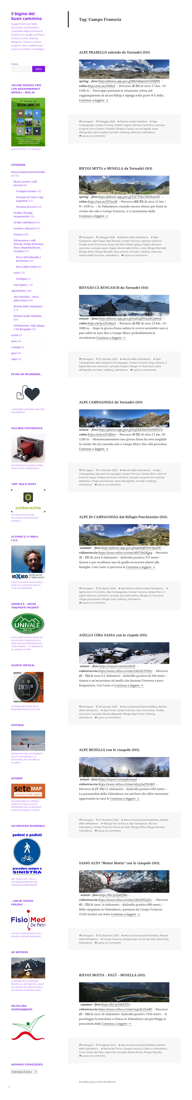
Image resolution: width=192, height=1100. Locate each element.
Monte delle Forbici (128, 248)
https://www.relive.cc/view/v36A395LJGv (125, 900)
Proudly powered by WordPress (97, 1082)
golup (137, 244)
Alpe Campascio (138, 823)
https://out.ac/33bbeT (101, 86)
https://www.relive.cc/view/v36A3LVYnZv (125, 671)
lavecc (105, 248)
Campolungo (130, 939)
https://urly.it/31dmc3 (102, 323)
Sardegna (21, 278)
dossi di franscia (97, 244)
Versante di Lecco (26, 206)
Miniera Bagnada (112, 713)
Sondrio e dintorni (24, 228)
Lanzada (159, 125)
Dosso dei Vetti (116, 244)
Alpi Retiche (18, 290)
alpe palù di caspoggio (108, 473)
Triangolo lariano (26, 191)
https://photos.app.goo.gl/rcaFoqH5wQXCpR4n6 (130, 318)
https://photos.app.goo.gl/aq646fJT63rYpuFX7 (131, 548)
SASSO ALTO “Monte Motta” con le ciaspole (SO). (119, 863)
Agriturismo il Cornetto (92, 592)
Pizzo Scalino (97, 128)
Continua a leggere (94, 100)
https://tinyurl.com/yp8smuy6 (118, 779)
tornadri (113, 132)
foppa (92, 477)
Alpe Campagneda (116, 592)
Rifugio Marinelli (156, 248)
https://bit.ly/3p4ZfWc (113, 895)
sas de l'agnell (143, 128)
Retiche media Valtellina (28, 316)
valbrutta (135, 132)
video (14, 359)
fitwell (118, 125)
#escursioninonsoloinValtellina (139, 706)
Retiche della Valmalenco (28, 306)
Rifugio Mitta (86, 251)
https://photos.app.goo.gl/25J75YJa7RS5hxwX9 (129, 197)
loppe (113, 248)
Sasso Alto (163, 939)
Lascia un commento (93, 136)
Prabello (110, 128)
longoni (124, 366)
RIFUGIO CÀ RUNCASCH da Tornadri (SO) (113, 287)
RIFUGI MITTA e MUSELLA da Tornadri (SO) (115, 168)
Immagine (87, 121)
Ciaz (138, 710)
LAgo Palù (110, 1052)
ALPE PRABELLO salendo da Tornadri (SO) (114, 52)
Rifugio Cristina (125, 128)
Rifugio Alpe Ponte (133, 713)
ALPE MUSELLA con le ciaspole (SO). (109, 749)
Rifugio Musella (103, 251)
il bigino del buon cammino (26, 16)
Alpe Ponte (109, 710)
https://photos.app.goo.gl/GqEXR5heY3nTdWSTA (131, 430)
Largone (83, 128)
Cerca (14, 64)
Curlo (82, 1052)
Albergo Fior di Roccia (115, 823)
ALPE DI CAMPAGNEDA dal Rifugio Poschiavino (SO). (123, 517)
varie (17, 272)
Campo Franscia (104, 125)
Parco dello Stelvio (26, 266)
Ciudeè (83, 244)
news (14, 341)
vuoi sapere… (21, 284)
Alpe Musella (113, 240)
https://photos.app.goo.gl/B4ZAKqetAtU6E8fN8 (129, 81)
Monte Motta (135, 1052)
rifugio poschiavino (102, 481)
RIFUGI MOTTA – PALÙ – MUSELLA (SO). (112, 975)
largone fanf (147, 477)
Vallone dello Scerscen (91, 255)
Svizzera (18, 234)
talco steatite (100, 132)
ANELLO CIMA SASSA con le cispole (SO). (113, 635)
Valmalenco (148, 132)
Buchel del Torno (112, 1048)
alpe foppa (99, 240)
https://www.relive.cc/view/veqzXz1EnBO (125, 1009)
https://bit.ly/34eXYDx (115, 1004)
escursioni (85, 713)
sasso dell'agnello (124, 481)
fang (151, 362)
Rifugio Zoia (109, 599)
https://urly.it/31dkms (102, 434)
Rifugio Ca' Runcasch (142, 366)
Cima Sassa (148, 710)
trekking (124, 132)
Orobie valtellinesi (24, 222)
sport (14, 353)
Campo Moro (148, 473)
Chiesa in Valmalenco (155, 1048)
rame (143, 248)
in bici (14, 335)
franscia (159, 362)
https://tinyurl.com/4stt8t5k (117, 666)
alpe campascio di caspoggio (111, 362)
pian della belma (129, 595)
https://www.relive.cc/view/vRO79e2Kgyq (125, 553)
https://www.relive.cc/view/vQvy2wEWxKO (126, 784)
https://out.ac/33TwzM (102, 202)
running (16, 347)
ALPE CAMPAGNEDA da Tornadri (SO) (110, 402)
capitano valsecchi (151, 240)
